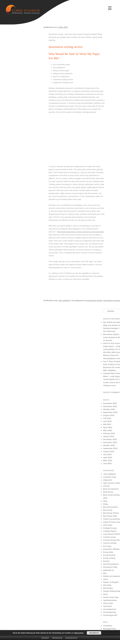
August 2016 (108, 415)
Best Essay (108, 492)
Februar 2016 (109, 433)
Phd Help (107, 585)
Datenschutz (71, 638)
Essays (106, 561)
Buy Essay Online (111, 513)
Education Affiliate (111, 549)
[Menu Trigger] (109, 8)
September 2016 (110, 412)
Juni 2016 (107, 421)
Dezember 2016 (110, 403)
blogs (105, 504)
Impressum (57, 638)
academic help (109, 477)
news (105, 579)
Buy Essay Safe (110, 516)
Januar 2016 (108, 436)
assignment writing (94, 301)
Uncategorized (109, 609)
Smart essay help (110, 597)
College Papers (110, 531)
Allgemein (107, 480)
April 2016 (107, 427)
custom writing (109, 543)
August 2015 (108, 451)
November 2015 (110, 442)
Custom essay (109, 537)
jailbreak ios (108, 570)
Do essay (107, 546)
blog (105, 501)
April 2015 (107, 457)
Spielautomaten (110, 600)
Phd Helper (108, 588)
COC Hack (107, 525)
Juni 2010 (107, 463)
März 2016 (107, 430)
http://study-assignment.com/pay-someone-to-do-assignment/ (80, 232)
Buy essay (107, 510)
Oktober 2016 (109, 409)
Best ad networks (111, 489)
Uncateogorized (110, 615)
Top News (107, 606)
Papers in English (111, 582)
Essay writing (109, 558)
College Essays (110, 528)
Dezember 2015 (110, 439)
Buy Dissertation (110, 507)
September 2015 (110, 448)
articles (106, 486)
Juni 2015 (107, 454)
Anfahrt (45, 638)
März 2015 (107, 460)
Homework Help (110, 567)
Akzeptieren (94, 633)
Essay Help (108, 552)
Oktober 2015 (109, 445)
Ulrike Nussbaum (14, 2)
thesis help (108, 603)
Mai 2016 (107, 424)
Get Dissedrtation (111, 564)
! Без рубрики (64, 301)
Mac (105, 573)
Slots (105, 594)
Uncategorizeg (109, 612)
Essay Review (109, 555)
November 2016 (110, 406)
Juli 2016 (107, 418)
